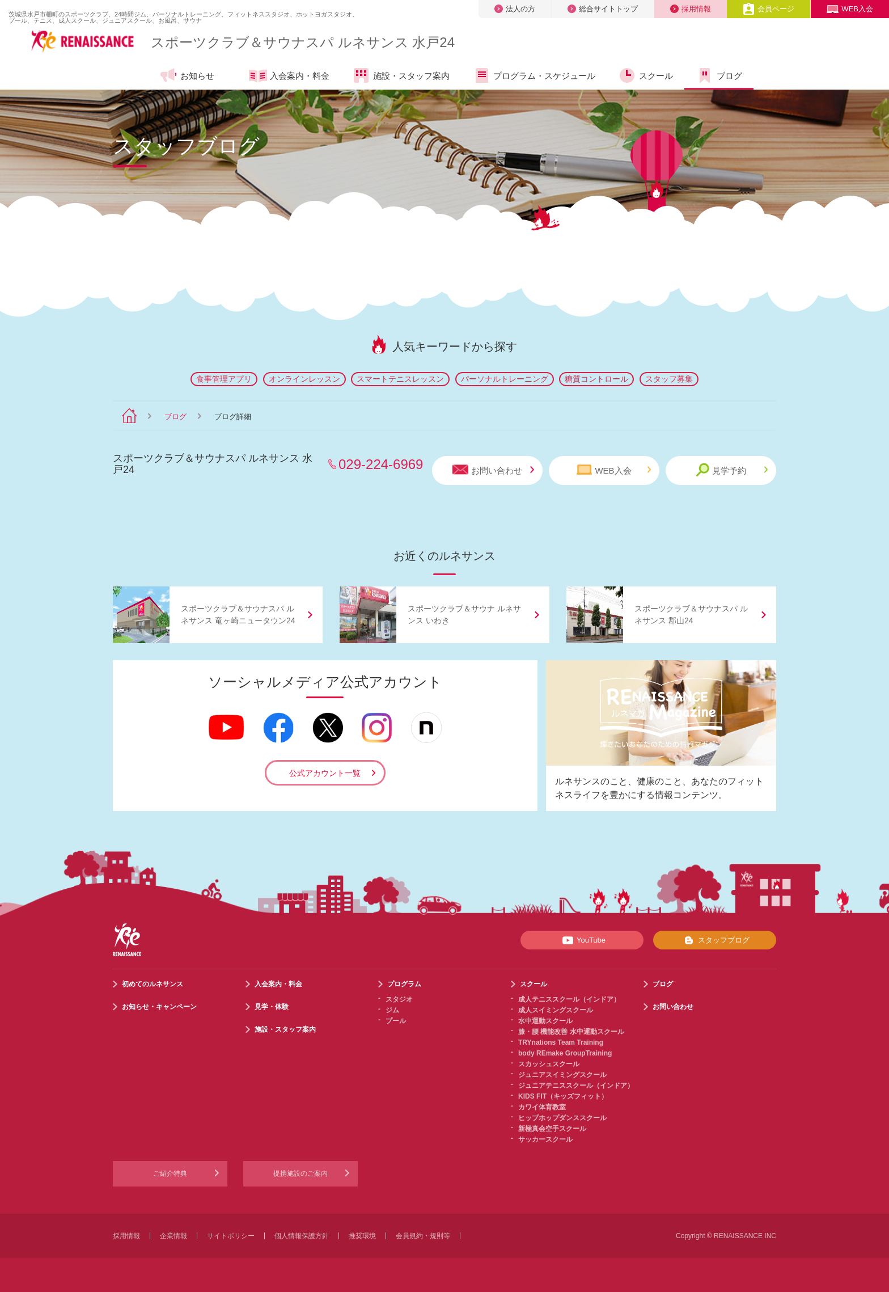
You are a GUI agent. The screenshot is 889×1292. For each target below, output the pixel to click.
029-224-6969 (380, 464)
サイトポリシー (231, 1236)
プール (396, 1021)
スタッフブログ (715, 940)
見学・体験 (272, 1007)
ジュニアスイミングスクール (562, 1075)
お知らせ (186, 75)
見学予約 (732, 470)
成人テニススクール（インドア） (569, 999)
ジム (392, 1010)
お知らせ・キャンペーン (159, 1007)
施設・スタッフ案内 (401, 75)
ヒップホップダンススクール (562, 1118)
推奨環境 (362, 1236)
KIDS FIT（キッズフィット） (563, 1096)
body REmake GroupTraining (565, 1053)
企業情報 (173, 1236)
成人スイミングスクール (555, 1010)
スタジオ (399, 999)
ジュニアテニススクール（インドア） (576, 1086)
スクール (645, 75)
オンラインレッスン (304, 378)
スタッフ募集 (669, 378)
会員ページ (768, 9)
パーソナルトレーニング (504, 378)
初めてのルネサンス (152, 984)
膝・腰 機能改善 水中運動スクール (571, 1032)
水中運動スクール (545, 1021)
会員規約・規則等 (423, 1236)
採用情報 (690, 9)
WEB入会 (850, 9)
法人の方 (514, 9)
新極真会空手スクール (552, 1129)
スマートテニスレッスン (400, 378)
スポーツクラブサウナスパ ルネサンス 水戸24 (303, 42)
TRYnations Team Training (560, 1042)
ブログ (719, 75)
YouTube (582, 940)
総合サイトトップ (603, 9)
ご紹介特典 (170, 1173)
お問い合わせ (493, 470)
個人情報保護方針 (301, 1236)
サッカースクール (545, 1139)
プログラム (404, 984)
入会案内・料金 (289, 76)
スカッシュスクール (548, 1064)
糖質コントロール (596, 378)
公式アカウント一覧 (325, 773)
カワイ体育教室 (542, 1107)
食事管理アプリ (224, 378)
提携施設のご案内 (300, 1173)
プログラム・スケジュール (533, 75)
